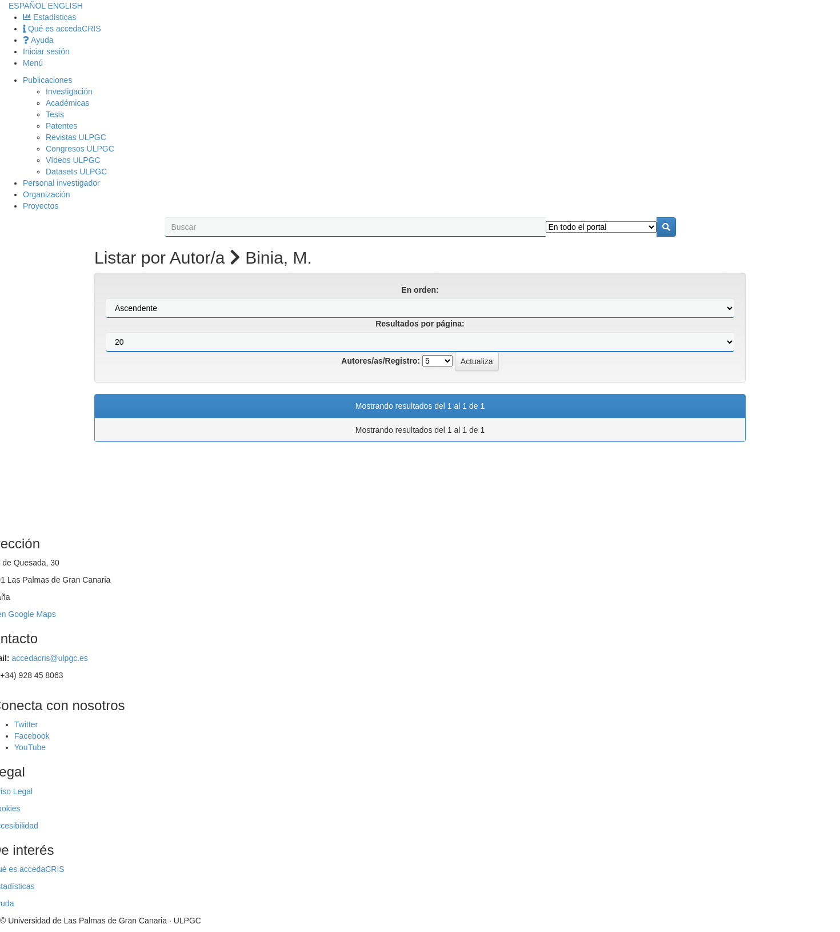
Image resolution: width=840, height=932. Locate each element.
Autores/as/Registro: (380, 360)
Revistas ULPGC (76, 137)
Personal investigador (61, 183)
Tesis (55, 114)
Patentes (61, 125)
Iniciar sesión (46, 51)
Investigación (69, 91)
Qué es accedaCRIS (62, 28)
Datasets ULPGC (76, 171)
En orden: (419, 289)
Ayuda (38, 40)
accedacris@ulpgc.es (50, 658)
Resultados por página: (420, 323)
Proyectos (40, 205)
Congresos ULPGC (80, 148)
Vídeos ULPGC (73, 160)
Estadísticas (49, 17)
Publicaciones (47, 80)
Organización (46, 194)
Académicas (67, 102)
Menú (33, 62)
